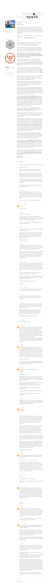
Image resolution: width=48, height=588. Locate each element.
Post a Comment (19, 577)
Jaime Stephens (21, 204)
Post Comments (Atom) (24, 581)
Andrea (20, 486)
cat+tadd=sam (21, 474)
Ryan (20, 453)
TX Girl (20, 543)
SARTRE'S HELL (29, 157)
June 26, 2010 (22, 472)
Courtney (20, 319)
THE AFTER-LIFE (8, 74)
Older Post (41, 579)
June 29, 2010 (22, 504)
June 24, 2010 (22, 365)
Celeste (20, 294)
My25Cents (21, 190)
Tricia (20, 227)
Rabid (20, 345)
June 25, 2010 (22, 451)
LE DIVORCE (7, 73)
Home (30, 579)
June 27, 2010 (22, 483)
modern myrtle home (22, 414)
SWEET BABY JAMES (8, 72)
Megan (20, 507)
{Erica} (20, 212)
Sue (20, 163)
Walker (20, 302)
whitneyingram (21, 523)
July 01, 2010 (22, 575)
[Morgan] (20, 367)
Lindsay (20, 325)
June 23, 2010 (22, 187)
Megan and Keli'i (22, 261)
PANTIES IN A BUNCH (23, 157)
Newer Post (18, 579)
